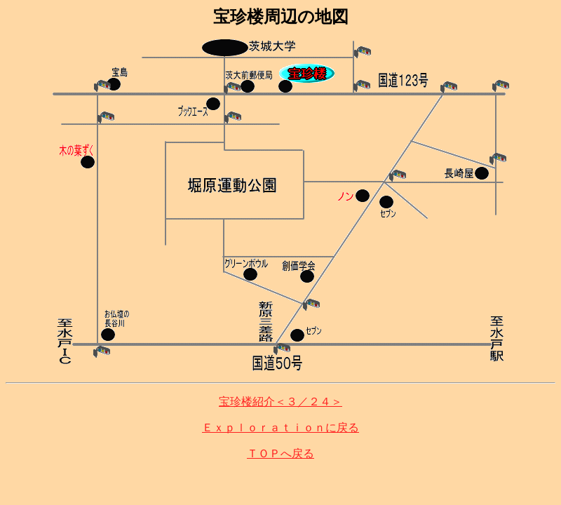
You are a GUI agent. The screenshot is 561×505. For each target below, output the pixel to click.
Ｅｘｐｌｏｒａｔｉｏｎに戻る (280, 427)
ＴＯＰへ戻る (280, 453)
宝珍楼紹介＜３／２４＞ (280, 402)
